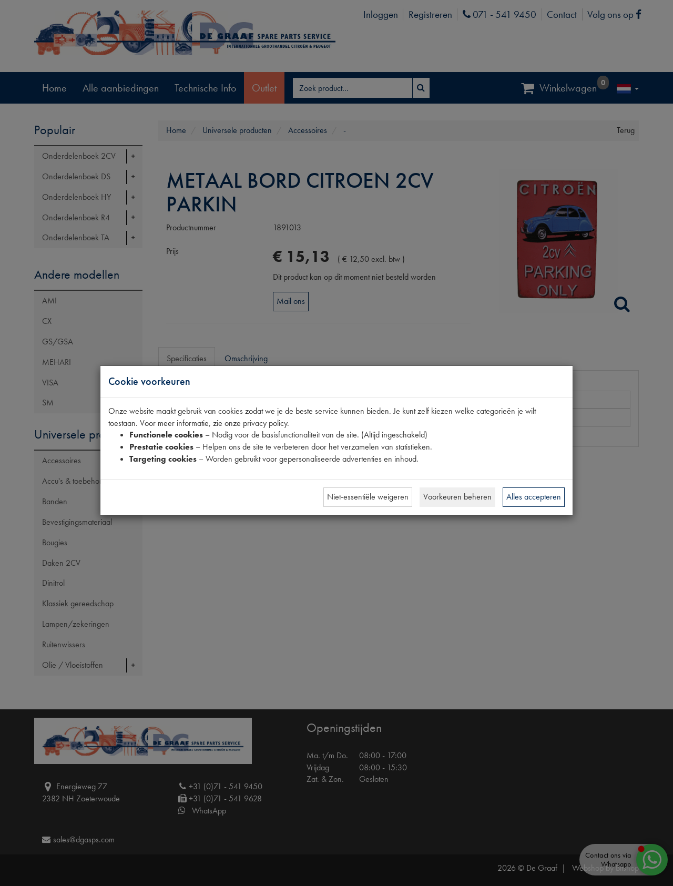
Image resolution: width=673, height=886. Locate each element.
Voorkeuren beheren (457, 496)
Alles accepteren (533, 496)
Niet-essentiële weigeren (368, 496)
